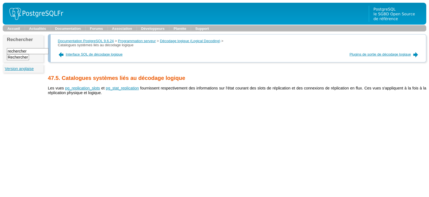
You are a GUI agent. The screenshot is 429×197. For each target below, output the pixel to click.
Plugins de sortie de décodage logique (384, 54)
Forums (96, 29)
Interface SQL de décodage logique (90, 54)
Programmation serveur (137, 41)
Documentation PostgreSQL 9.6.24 (86, 41)
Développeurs (153, 29)
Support (202, 29)
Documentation (68, 29)
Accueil (13, 29)
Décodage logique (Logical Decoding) (190, 41)
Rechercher (20, 39)
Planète (180, 29)
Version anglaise (19, 68)
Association (122, 29)
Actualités (37, 29)
